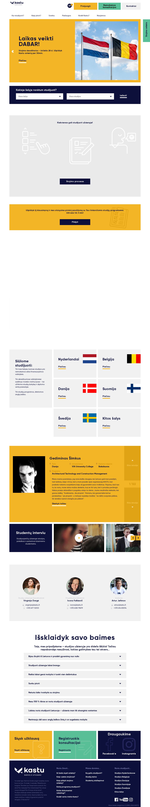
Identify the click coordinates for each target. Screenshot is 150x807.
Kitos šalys (119, 791)
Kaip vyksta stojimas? (65, 776)
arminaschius (21, 506)
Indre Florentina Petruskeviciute (21, 508)
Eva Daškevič (21, 506)
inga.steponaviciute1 (25, 506)
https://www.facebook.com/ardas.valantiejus (27, 511)
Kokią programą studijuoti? (68, 786)
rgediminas (20, 506)
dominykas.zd (21, 509)
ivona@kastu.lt (76, 604)
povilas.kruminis (23, 506)
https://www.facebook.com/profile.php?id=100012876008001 (27, 509)
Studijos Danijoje (122, 780)
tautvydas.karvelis (24, 506)
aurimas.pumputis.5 (24, 506)
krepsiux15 (20, 514)
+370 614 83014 (120, 607)
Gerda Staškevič (23, 506)
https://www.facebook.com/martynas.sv (27, 508)
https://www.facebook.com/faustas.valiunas (27, 508)
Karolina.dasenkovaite (26, 509)
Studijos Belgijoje (122, 776)
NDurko (18, 506)
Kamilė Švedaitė (23, 506)
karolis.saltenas (22, 506)
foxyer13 (19, 514)
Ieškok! (123, 95)
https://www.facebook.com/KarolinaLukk (27, 508)
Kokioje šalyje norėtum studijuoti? (36, 90)
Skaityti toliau (59, 503)
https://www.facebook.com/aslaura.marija (27, 508)
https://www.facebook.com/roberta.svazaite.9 (27, 508)
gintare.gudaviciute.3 (25, 509)
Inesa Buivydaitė (23, 506)
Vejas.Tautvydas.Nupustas (28, 506)
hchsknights (21, 516)
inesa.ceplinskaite (23, 506)
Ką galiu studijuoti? (94, 772)
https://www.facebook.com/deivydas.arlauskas (27, 508)
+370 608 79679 (76, 607)
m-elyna (19, 516)
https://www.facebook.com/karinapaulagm (27, 511)
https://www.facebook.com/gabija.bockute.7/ (27, 508)
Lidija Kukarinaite (23, 506)
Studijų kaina (91, 776)
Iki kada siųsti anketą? (65, 772)
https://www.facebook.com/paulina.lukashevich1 (27, 508)
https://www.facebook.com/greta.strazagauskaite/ (27, 508)
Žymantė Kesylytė (23, 506)
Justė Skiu (20, 506)
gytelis (18, 506)
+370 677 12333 (32, 607)
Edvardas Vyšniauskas (26, 506)
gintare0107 (21, 516)
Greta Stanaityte (23, 506)
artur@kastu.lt (120, 604)
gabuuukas (20, 514)
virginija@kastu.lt (32, 604)
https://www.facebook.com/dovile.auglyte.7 (27, 508)
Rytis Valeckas (22, 506)
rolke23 (18, 509)
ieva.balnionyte (22, 506)
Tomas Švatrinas (23, 506)
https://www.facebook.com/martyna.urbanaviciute (27, 508)
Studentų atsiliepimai (95, 780)
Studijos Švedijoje (122, 787)
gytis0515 (34, 506)
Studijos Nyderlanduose (125, 772)
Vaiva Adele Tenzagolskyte (28, 506)
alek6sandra (21, 506)
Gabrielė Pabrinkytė (24, 506)
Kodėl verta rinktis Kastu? (67, 796)
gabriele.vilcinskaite (24, 509)
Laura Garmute (22, 506)
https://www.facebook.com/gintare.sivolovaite (27, 508)
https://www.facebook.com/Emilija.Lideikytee (27, 508)
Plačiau (22, 60)
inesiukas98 (20, 514)
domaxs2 (19, 516)
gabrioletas (20, 516)
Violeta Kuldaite (23, 506)
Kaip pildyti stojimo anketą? (64, 781)
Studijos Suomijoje (123, 784)
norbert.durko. (22, 514)
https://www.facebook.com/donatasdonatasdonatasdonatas (27, 512)
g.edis (35, 506)
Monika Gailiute (22, 506)
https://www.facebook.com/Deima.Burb (27, 508)
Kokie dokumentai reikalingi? (64, 791)
